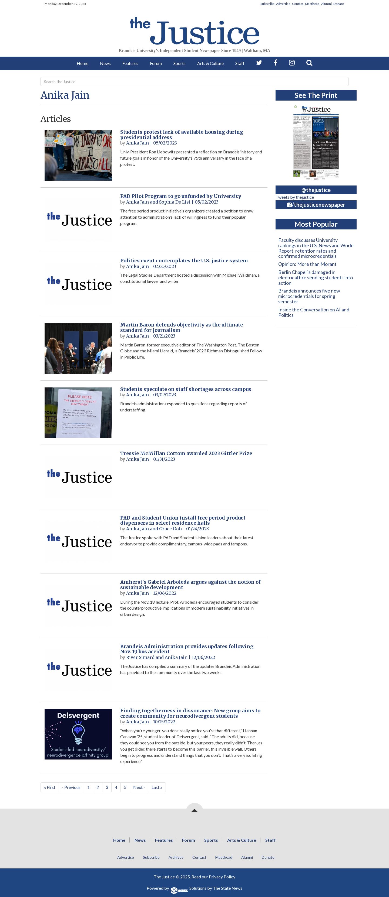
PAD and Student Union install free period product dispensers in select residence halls (183, 520)
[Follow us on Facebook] (275, 62)
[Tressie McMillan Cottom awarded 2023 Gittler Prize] (78, 477)
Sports (179, 63)
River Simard (140, 657)
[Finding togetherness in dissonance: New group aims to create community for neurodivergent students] (78, 734)
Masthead (312, 4)
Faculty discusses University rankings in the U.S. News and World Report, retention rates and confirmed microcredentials (316, 248)
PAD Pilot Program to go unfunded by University (180, 196)
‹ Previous (71, 787)
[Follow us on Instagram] (292, 62)
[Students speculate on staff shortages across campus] (78, 412)
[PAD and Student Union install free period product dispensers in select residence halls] (78, 541)
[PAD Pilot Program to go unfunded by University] (78, 219)
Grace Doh (170, 528)
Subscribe (267, 4)
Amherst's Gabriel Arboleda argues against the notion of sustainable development (190, 584)
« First (49, 787)
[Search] (194, 81)
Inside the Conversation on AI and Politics (313, 312)
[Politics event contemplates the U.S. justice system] (78, 284)
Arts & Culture (210, 63)
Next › (139, 787)
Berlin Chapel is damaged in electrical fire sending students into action (315, 277)
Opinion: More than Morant (307, 264)
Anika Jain (65, 95)
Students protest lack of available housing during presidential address (181, 134)
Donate (338, 4)
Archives (176, 857)
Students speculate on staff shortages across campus (185, 389)
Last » (157, 787)
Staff (239, 63)
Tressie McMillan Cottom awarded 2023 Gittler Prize (186, 453)
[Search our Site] (309, 62)
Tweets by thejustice (295, 197)
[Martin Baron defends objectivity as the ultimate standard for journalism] (78, 348)
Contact (297, 4)
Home (82, 63)
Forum (156, 63)
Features (130, 63)
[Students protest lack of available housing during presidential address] (78, 155)
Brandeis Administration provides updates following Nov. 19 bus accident (186, 649)
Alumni (326, 4)
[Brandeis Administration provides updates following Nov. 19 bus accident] (78, 670)
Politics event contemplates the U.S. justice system (184, 260)
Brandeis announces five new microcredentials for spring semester (309, 296)
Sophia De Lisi (174, 202)
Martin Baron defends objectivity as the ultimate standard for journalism (181, 327)
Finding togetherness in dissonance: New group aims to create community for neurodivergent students (190, 713)
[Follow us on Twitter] (259, 62)
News (105, 63)
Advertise (283, 4)
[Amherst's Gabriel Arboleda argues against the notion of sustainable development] (78, 605)
